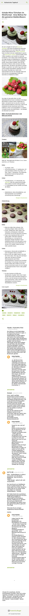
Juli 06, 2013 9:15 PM (18, 472)
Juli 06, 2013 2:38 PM (17, 393)
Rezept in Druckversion (21, 198)
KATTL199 (10, 472)
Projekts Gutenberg (20, 51)
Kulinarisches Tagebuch (11, 2)
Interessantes (8, 54)
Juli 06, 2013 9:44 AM (17, 357)
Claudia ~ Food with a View (15, 327)
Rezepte (9, 315)
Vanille (14, 315)
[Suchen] (27, 2)
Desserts (10, 312)
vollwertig (21, 315)
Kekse (23, 312)
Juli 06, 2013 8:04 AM (12, 329)
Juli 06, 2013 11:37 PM (17, 516)
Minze (3, 315)
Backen (4, 312)
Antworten (10, 389)
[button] (3, 22)
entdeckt (13, 54)
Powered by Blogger (14, 610)
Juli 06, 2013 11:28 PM (17, 423)
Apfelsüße (7, 182)
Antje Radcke (16, 356)
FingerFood (17, 312)
